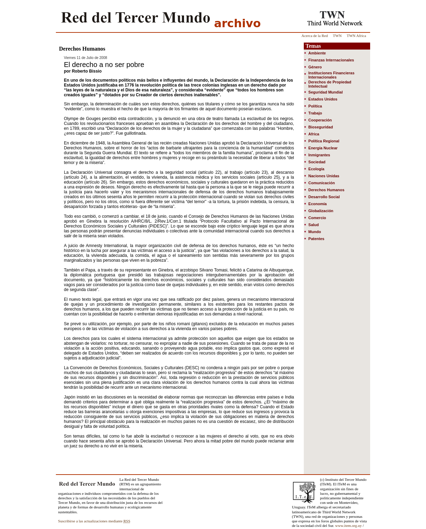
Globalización (320, 211)
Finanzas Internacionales (331, 60)
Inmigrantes (319, 155)
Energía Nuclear (323, 148)
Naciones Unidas (323, 176)
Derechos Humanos (326, 190)
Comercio (317, 218)
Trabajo (315, 113)
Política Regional (323, 141)
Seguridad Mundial (325, 92)
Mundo (314, 232)
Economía (317, 204)
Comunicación (321, 183)
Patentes (316, 239)
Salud (313, 225)
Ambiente (317, 53)
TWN (337, 35)
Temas (313, 46)
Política (315, 106)
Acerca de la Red (314, 35)
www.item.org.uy (348, 525)
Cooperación (320, 120)
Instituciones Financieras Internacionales (331, 75)
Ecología (316, 169)
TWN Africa (356, 35)
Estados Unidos (322, 99)
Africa (313, 134)
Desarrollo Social (324, 197)
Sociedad (316, 162)
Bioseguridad (320, 127)
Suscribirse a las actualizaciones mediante (94, 521)
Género (315, 67)
